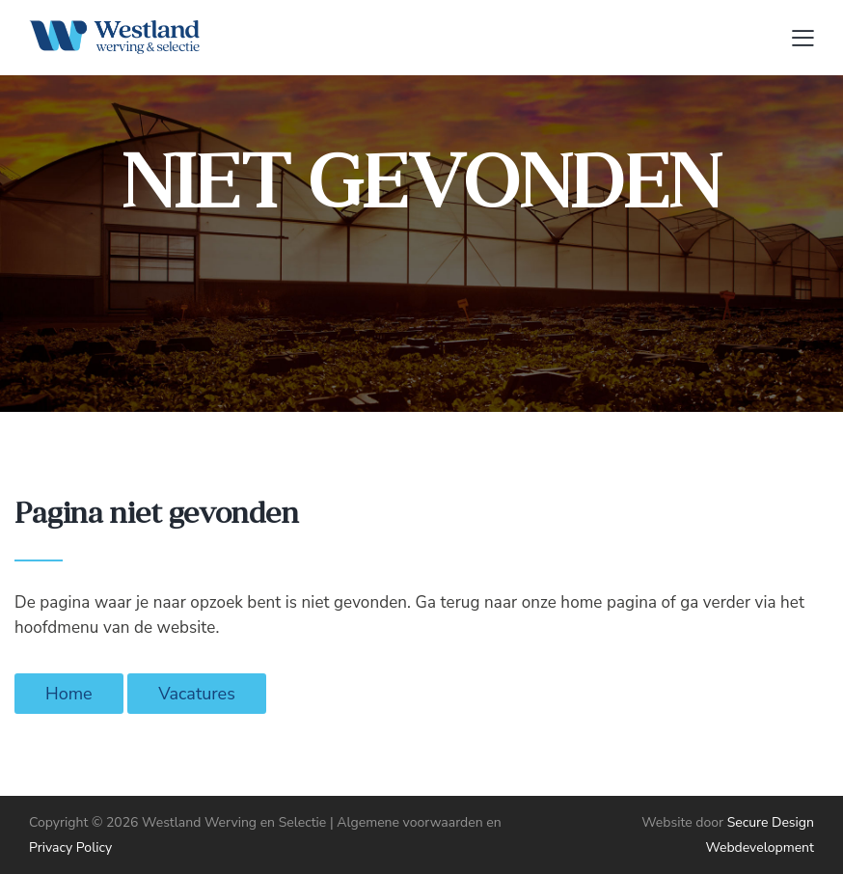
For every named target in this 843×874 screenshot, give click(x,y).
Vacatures (196, 693)
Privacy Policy (70, 847)
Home (69, 693)
